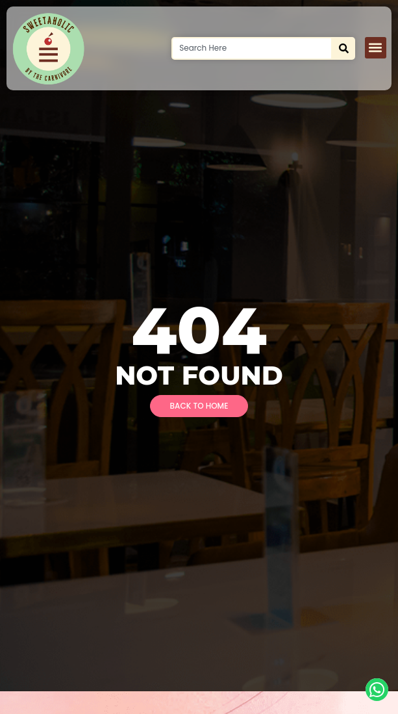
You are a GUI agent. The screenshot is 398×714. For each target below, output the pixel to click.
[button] (375, 47)
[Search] (343, 48)
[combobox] (251, 48)
